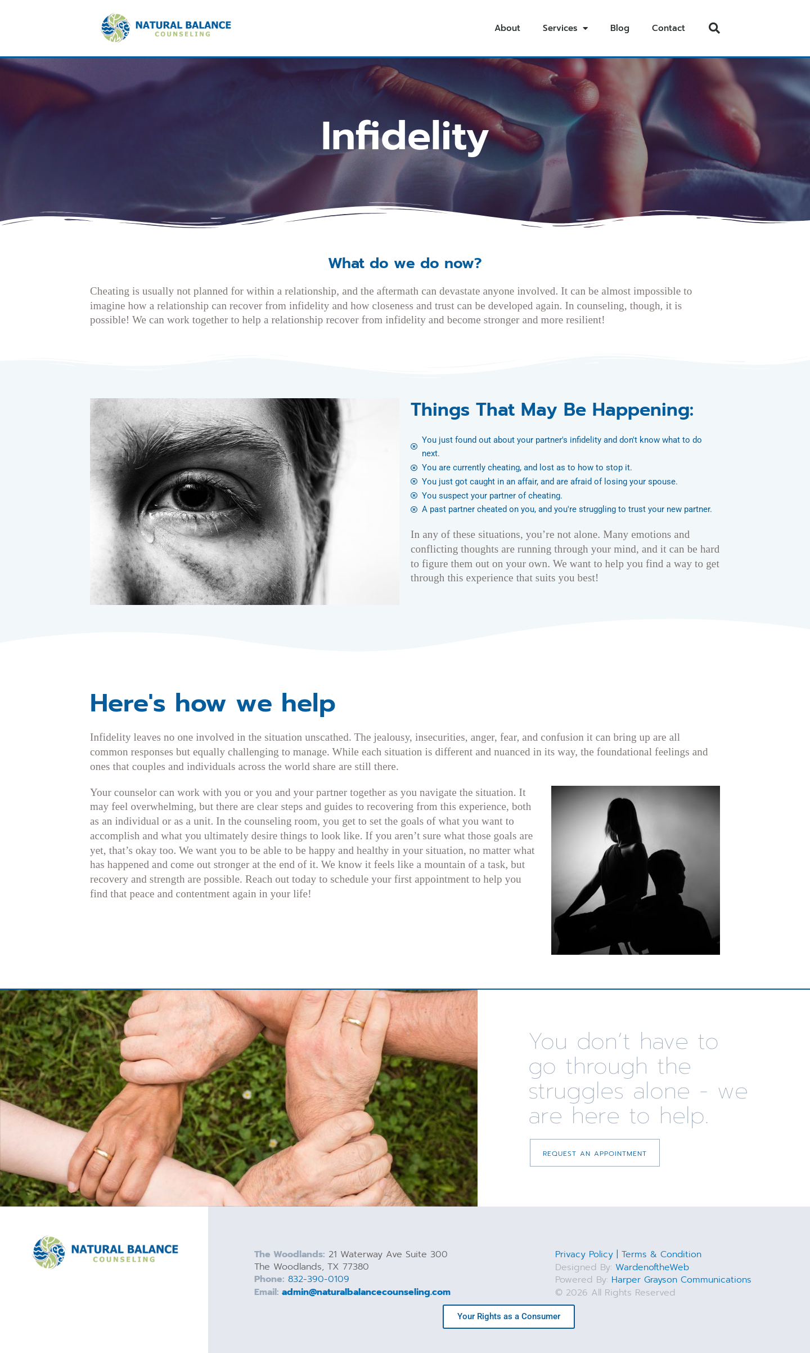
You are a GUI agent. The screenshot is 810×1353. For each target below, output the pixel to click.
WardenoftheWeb (652, 1267)
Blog (619, 28)
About (507, 28)
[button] (714, 28)
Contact (668, 28)
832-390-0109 (318, 1280)
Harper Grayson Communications (682, 1280)
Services (565, 28)
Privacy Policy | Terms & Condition (628, 1255)
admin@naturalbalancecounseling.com (366, 1292)
